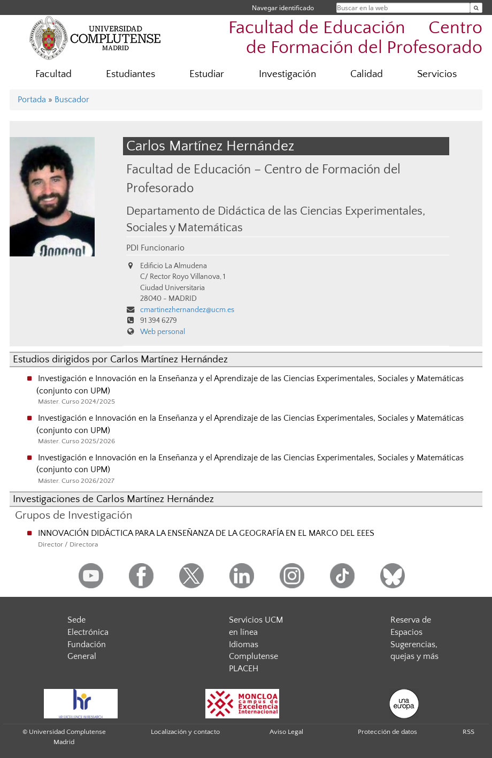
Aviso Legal (286, 732)
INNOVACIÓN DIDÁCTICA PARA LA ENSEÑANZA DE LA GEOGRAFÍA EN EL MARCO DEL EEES (206, 533)
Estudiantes (130, 74)
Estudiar (206, 74)
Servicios (437, 74)
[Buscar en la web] (476, 8)
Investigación (287, 74)
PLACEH (243, 668)
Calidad (366, 74)
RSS (468, 732)
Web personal (162, 332)
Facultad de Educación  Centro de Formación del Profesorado (355, 38)
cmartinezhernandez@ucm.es (187, 310)
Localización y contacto (185, 732)
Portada (32, 99)
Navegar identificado (283, 7)
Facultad (53, 74)
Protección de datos (387, 732)
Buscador (72, 99)
